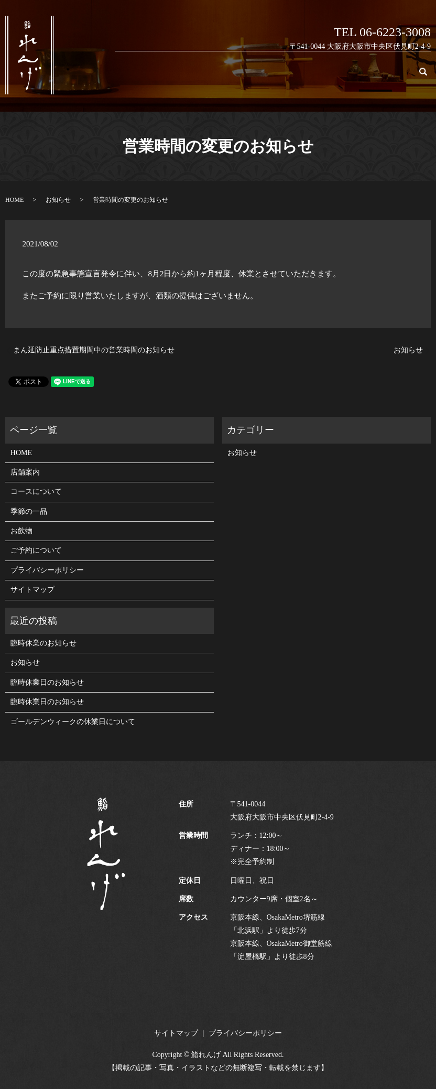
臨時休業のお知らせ (43, 643)
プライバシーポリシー (47, 570)
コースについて (260, 77)
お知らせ (58, 199)
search (429, 77)
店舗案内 (214, 77)
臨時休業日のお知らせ (47, 682)
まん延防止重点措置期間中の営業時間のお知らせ (94, 350)
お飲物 (345, 77)
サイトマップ (32, 590)
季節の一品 (309, 77)
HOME (183, 77)
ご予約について (387, 77)
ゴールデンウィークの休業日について (72, 722)
